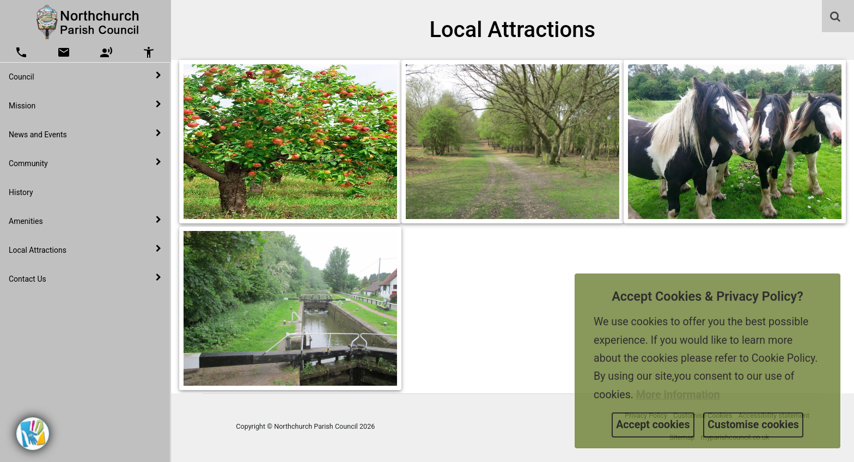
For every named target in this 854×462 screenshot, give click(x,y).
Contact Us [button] (85, 278)
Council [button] (85, 76)
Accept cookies (653, 424)
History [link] (21, 192)
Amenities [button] (85, 221)
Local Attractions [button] (85, 249)
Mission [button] (85, 105)
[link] (835, 16)
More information (678, 394)
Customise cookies (753, 424)
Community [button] (85, 163)
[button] (836, 17)
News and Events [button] (85, 134)
